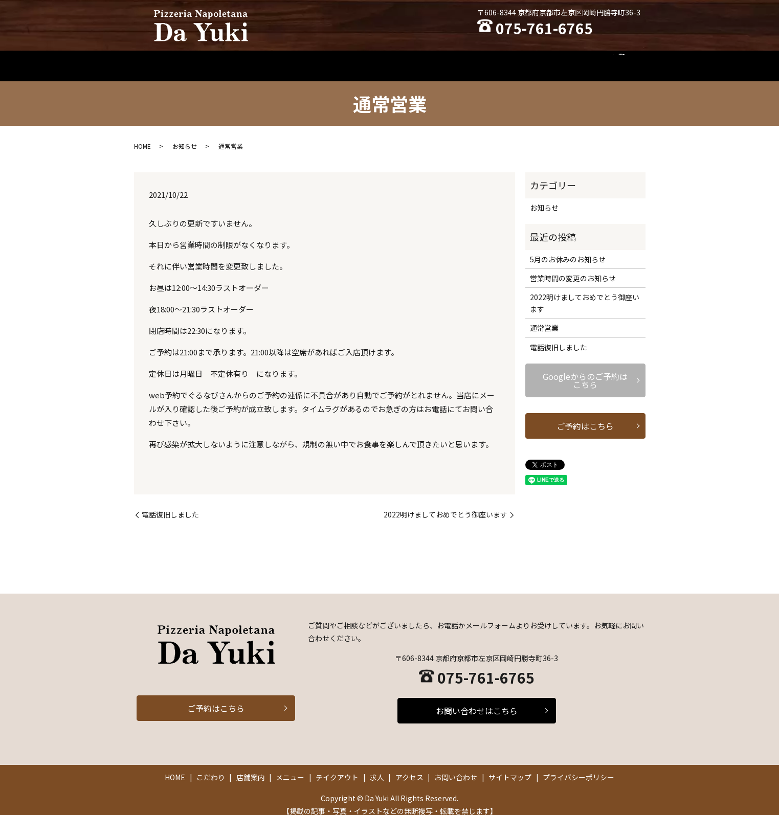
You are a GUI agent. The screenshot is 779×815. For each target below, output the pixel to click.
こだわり (301, 60)
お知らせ (184, 136)
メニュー (393, 60)
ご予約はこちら (585, 416)
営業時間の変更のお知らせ (573, 268)
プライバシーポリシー (578, 767)
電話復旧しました (170, 505)
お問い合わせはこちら (477, 701)
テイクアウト (445, 60)
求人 (491, 60)
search (625, 61)
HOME (259, 60)
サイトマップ (509, 767)
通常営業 (544, 318)
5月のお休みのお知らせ (568, 249)
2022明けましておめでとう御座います (445, 505)
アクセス (530, 60)
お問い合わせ (582, 60)
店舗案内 (346, 60)
